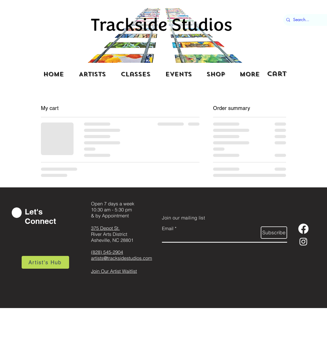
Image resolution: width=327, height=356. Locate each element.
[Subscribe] (274, 232)
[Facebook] (303, 229)
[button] (278, 73)
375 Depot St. (105, 228)
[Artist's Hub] (45, 262)
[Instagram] (303, 241)
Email (167, 228)
